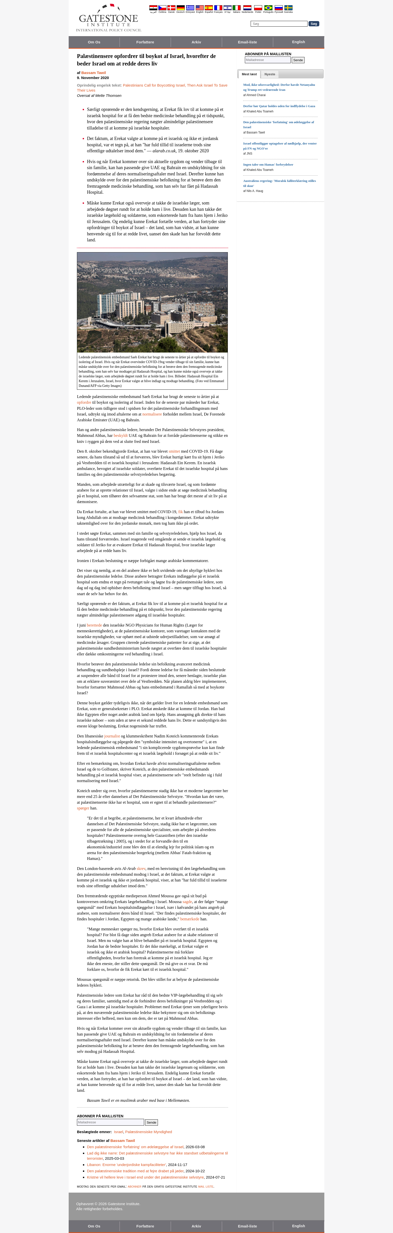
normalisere (152, 414)
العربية (153, 12)
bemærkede (189, 919)
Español (209, 12)
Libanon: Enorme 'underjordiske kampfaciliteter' (126, 1164)
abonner (134, 1186)
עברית (228, 12)
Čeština (162, 12)
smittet (174, 451)
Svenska (288, 12)
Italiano (236, 12)
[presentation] (249, 74)
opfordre (84, 402)
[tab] (249, 74)
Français (218, 12)
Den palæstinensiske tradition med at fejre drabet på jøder (135, 1171)
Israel (118, 1132)
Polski (258, 12)
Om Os (94, 42)
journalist (112, 736)
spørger (83, 808)
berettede (94, 625)
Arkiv (196, 42)
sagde (187, 901)
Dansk (171, 12)
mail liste (205, 1186)
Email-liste (247, 42)
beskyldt (121, 435)
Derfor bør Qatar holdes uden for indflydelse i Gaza (279, 106)
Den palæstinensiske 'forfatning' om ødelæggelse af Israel (135, 1147)
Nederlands (247, 12)
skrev (141, 868)
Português (268, 12)
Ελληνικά (190, 12)
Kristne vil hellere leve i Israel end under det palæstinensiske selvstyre (145, 1177)
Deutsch (180, 12)
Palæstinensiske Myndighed (148, 1132)
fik (180, 511)
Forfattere (145, 42)
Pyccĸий (278, 12)
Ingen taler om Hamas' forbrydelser (268, 164)
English (200, 12)
